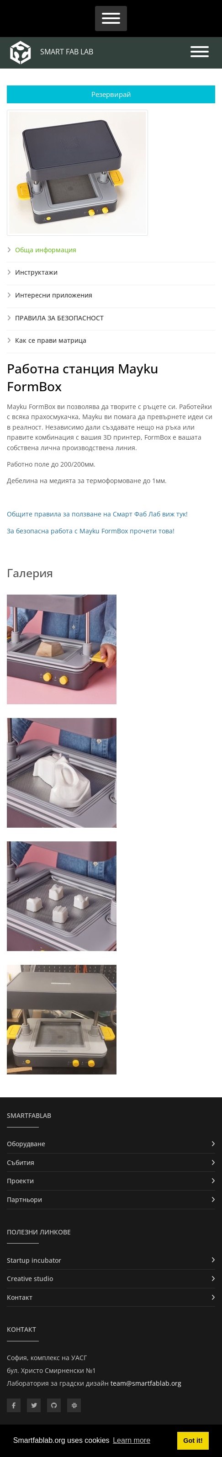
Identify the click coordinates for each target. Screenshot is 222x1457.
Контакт (19, 1297)
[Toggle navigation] (111, 18)
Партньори (24, 1199)
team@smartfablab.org (146, 1383)
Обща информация (45, 249)
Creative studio (30, 1278)
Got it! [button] (192, 1440)
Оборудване (26, 1143)
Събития (20, 1162)
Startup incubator (34, 1260)
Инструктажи (36, 272)
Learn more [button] (131, 1440)
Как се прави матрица (50, 340)
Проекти (20, 1180)
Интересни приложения (53, 295)
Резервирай (111, 94)
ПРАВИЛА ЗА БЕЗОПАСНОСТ (59, 318)
